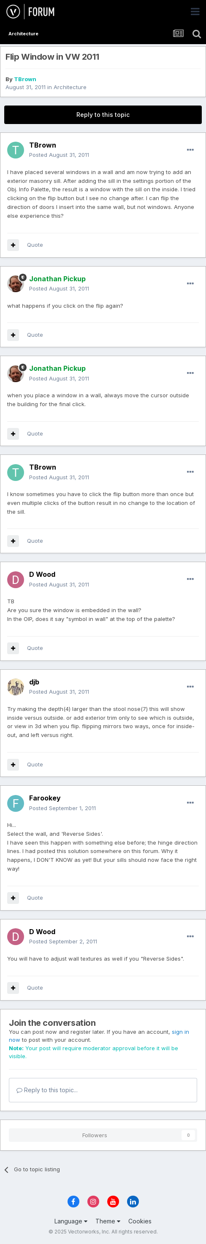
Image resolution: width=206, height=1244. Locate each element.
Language (70, 1221)
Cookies (140, 1221)
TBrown (25, 79)
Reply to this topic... (47, 1089)
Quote (35, 244)
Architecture (70, 87)
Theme (107, 1221)
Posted (59, 154)
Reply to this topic (103, 114)
